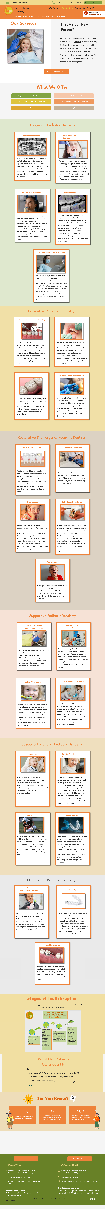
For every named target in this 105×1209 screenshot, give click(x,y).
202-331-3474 (78, 3)
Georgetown (72, 1191)
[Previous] (9, 1111)
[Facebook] (91, 1199)
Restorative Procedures (72, 448)
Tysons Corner (17, 1195)
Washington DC (45, 16)
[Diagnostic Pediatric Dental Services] (31, 95)
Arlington (27, 1193)
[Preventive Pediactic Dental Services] (31, 101)
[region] (22, 1116)
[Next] (96, 1111)
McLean (9, 1193)
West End (74, 1193)
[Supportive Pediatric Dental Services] (74, 95)
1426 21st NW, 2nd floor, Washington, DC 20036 (82, 1181)
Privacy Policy (10, 1201)
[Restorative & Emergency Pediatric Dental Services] (74, 108)
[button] (91, 8)
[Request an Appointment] (93, 2)
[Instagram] (95, 1199)
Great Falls (35, 1193)
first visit (77, 42)
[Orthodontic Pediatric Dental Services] (74, 101)
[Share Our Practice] (79, 1158)
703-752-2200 (63, 3)
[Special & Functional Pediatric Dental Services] (31, 108)
